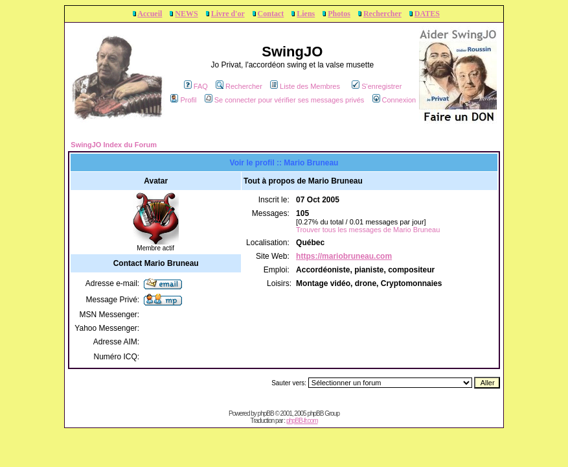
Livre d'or (228, 13)
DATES (427, 13)
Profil (183, 100)
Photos (339, 13)
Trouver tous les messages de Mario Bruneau (368, 230)
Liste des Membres (305, 86)
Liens (306, 13)
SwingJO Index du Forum (114, 145)
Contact (271, 13)
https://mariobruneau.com (344, 256)
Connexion (394, 100)
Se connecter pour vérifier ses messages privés (285, 100)
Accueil (149, 13)
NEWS (186, 13)
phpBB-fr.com (302, 420)
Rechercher (382, 13)
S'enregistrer (377, 86)
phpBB (266, 413)
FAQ (196, 86)
